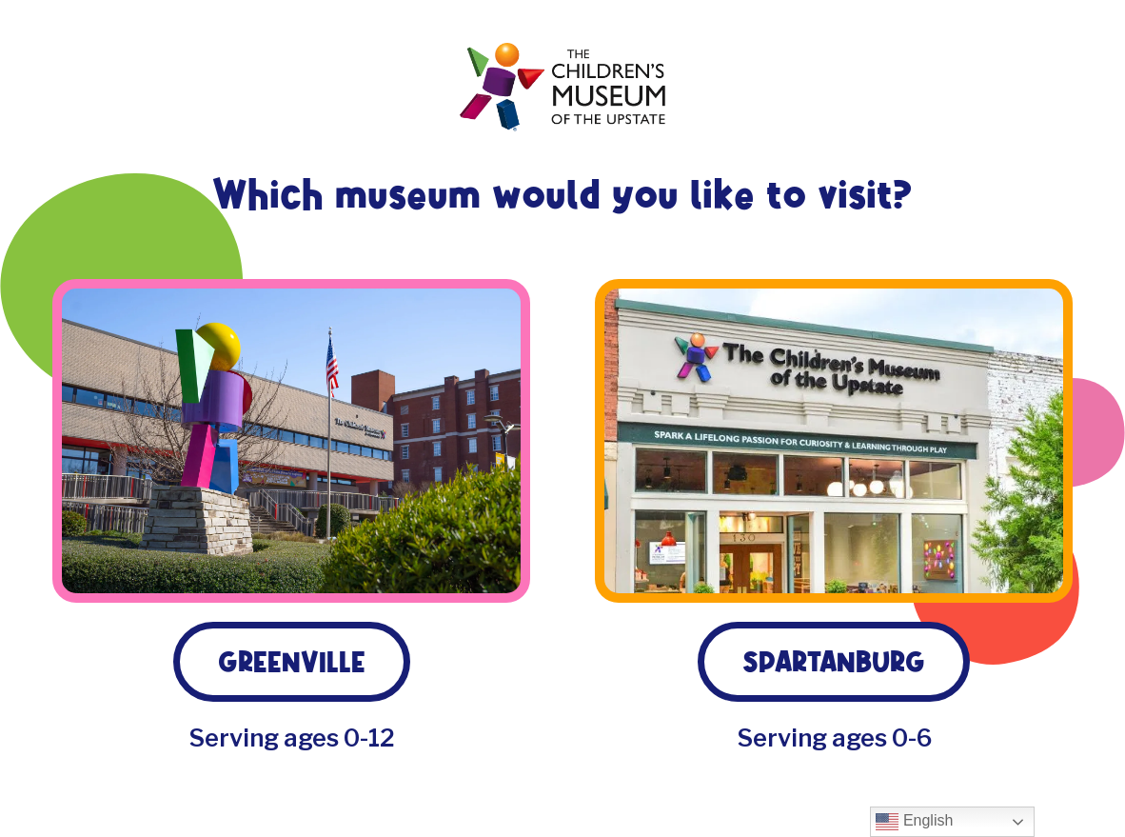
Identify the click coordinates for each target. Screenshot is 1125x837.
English (914, 821)
